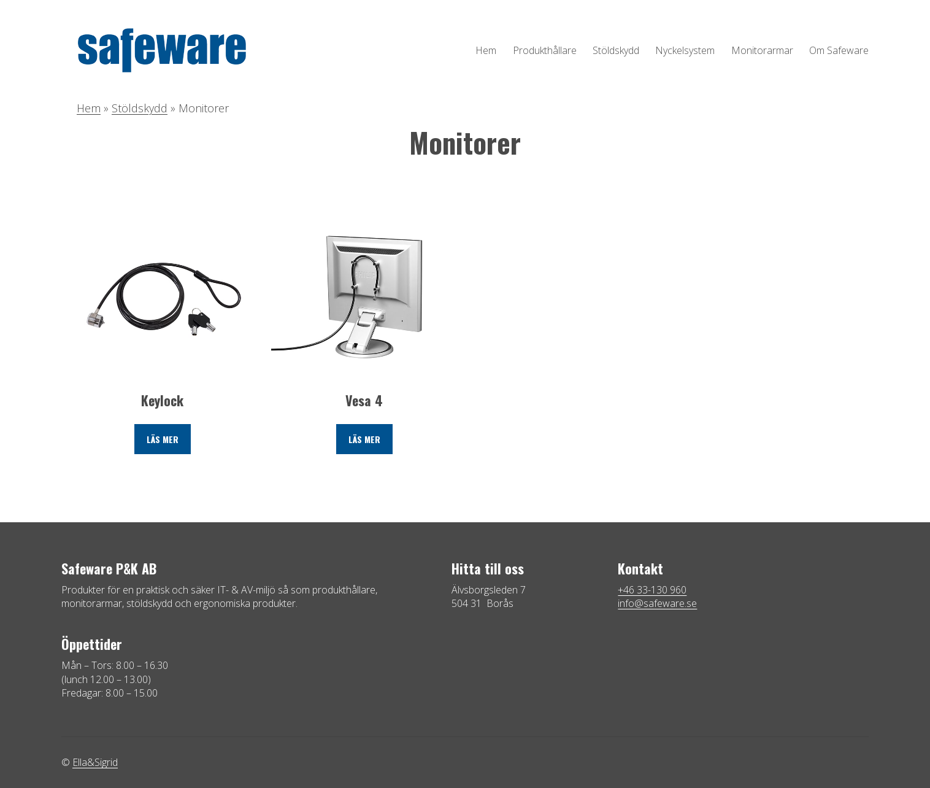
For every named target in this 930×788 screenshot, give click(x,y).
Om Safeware (839, 50)
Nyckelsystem (685, 50)
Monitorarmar (762, 50)
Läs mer (163, 439)
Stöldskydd (616, 50)
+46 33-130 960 (652, 590)
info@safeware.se (657, 603)
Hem (485, 50)
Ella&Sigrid (95, 762)
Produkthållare (545, 50)
